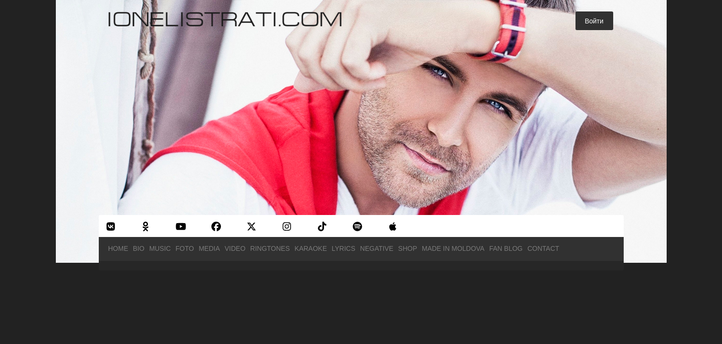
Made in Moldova (453, 248)
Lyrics (344, 248)
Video (235, 248)
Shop (407, 248)
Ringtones (270, 248)
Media (209, 248)
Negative (377, 248)
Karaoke (310, 248)
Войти (594, 21)
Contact (543, 248)
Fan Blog (506, 248)
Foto (185, 248)
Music (160, 248)
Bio (139, 248)
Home (118, 248)
